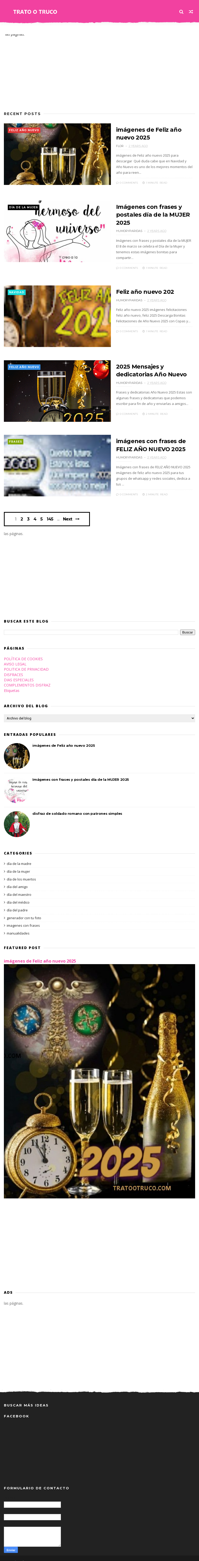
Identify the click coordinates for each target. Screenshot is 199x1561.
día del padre (17, 902)
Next (67, 511)
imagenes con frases (23, 918)
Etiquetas (11, 683)
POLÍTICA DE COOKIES (23, 651)
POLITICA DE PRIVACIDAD (26, 661)
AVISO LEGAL (15, 656)
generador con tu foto (24, 910)
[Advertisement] (99, 70)
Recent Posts (22, 113)
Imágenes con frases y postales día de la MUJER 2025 (150, 212)
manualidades (18, 926)
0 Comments (123, 176)
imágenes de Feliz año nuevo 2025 (63, 738)
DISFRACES (13, 667)
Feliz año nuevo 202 (142, 283)
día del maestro (19, 887)
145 (50, 512)
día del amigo (17, 879)
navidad (16, 284)
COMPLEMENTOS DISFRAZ (27, 677)
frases (15, 434)
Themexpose (30, 1554)
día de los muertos (21, 871)
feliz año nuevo (24, 130)
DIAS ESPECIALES (19, 672)
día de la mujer (23, 205)
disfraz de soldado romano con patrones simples (77, 806)
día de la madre (19, 856)
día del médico (18, 895)
